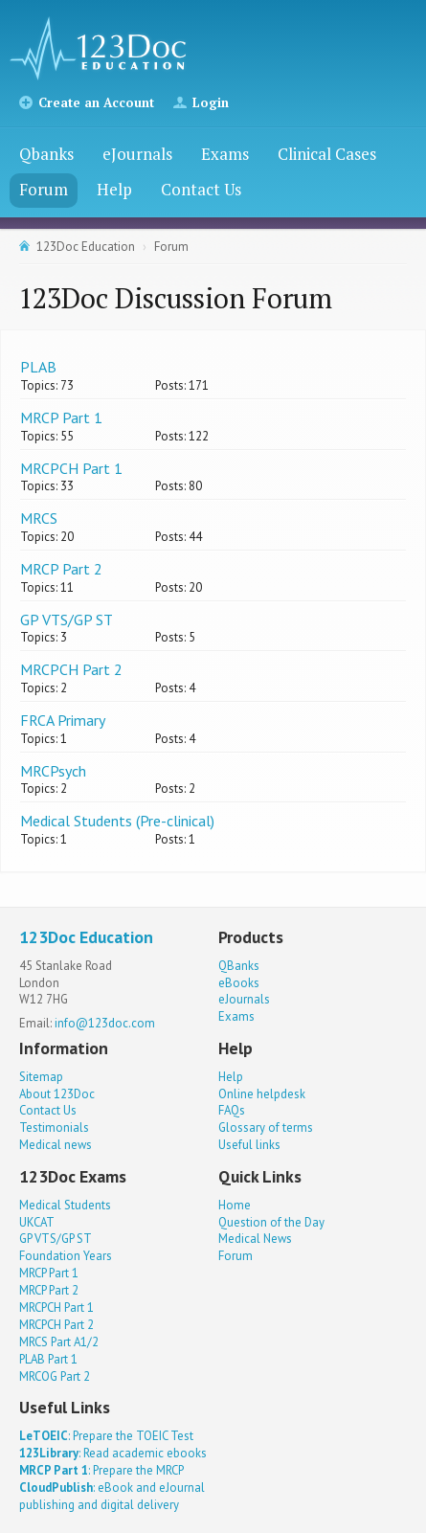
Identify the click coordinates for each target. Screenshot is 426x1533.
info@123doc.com (105, 1023)
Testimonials (54, 1127)
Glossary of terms (265, 1127)
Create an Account (96, 102)
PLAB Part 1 (48, 1359)
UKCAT (37, 1222)
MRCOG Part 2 (54, 1376)
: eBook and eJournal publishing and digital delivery (112, 1496)
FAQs (231, 1110)
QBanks (238, 966)
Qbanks (46, 154)
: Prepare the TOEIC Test (106, 1436)
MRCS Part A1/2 (59, 1342)
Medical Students (65, 1205)
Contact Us (201, 189)
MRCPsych (53, 770)
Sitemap (41, 1077)
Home (234, 1205)
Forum (43, 189)
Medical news (55, 1145)
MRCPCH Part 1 (71, 468)
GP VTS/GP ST (66, 619)
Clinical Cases (327, 154)
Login (210, 102)
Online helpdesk (261, 1094)
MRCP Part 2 (61, 568)
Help (114, 189)
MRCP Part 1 (61, 417)
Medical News (255, 1238)
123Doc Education (85, 246)
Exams (225, 154)
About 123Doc (57, 1094)
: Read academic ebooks (113, 1453)
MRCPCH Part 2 (71, 669)
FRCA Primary (62, 720)
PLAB (38, 366)
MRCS (38, 518)
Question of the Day (271, 1222)
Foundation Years (65, 1256)
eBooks (238, 983)
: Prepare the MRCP (101, 1470)
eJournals (137, 154)
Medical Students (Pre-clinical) (117, 820)
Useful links (249, 1145)
